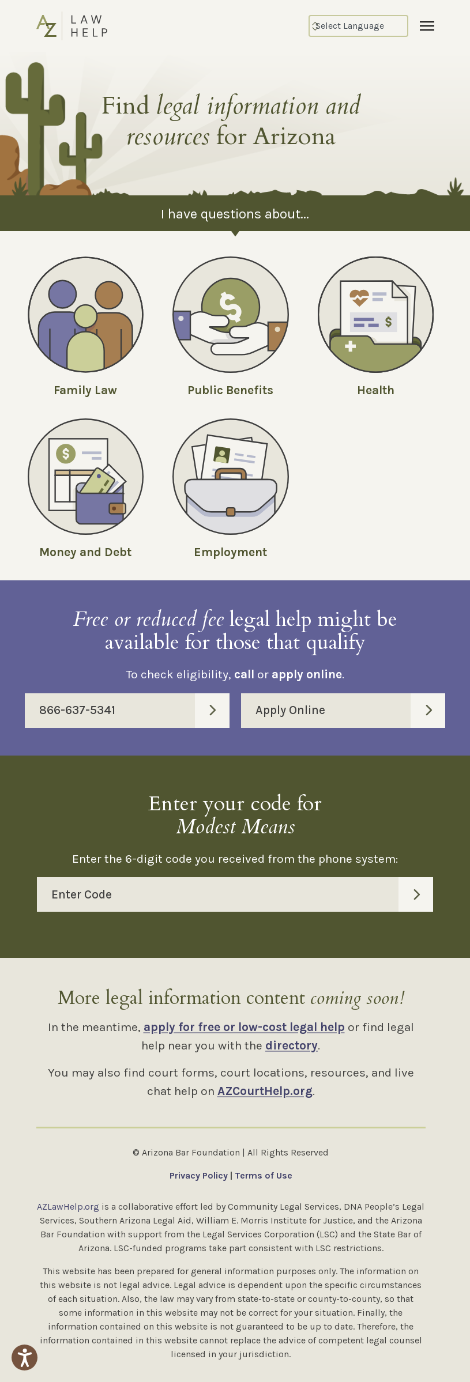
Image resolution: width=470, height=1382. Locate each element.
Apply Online (350, 710)
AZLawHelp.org (68, 1206)
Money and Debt (85, 552)
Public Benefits (230, 390)
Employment (230, 552)
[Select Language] (358, 26)
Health (375, 390)
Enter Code (242, 894)
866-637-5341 (134, 710)
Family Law (85, 390)
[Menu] (427, 26)
